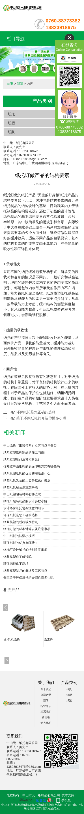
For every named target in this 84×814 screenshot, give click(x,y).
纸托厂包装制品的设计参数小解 (25, 501)
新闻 (20, 83)
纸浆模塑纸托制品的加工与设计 (25, 452)
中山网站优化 (22, 800)
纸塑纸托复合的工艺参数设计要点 (26, 480)
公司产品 (46, 694)
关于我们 (46, 689)
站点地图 (46, 723)
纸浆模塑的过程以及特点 (20, 522)
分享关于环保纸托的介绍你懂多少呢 (28, 577)
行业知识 (46, 706)
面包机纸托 (12, 639)
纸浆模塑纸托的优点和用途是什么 (26, 473)
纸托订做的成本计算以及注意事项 (26, 529)
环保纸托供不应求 (15, 563)
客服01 (68, 57)
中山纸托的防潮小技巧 (19, 536)
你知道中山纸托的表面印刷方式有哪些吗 (31, 466)
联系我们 (46, 711)
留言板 (46, 717)
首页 (10, 83)
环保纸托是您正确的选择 (36, 412)
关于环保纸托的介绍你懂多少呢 (41, 418)
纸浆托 (48, 639)
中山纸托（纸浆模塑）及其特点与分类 (30, 445)
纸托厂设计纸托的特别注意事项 (25, 550)
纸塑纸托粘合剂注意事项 (20, 487)
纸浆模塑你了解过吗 (17, 557)
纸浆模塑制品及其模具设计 (22, 459)
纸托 (11, 114)
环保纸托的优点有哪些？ (20, 543)
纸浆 (11, 132)
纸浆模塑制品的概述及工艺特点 (25, 570)
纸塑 (11, 123)
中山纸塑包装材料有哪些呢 (22, 494)
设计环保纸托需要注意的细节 (23, 508)
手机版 (66, 800)
